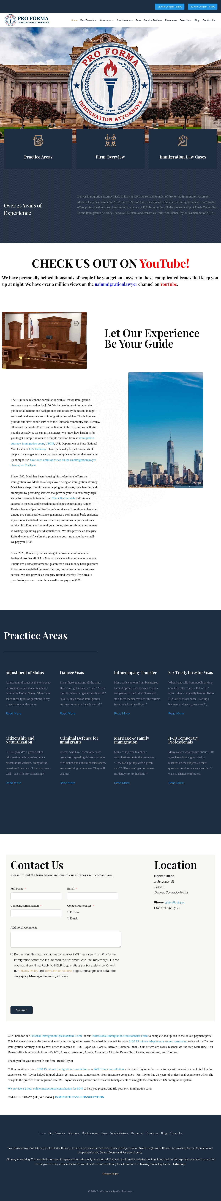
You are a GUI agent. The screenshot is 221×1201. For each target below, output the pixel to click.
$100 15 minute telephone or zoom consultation (158, 1041)
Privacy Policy (28, 971)
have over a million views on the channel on (104, 284)
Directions (186, 20)
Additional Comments (23, 927)
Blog (197, 20)
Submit (21, 1010)
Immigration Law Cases (183, 157)
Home (74, 20)
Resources (171, 20)
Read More (13, 713)
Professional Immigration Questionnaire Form (120, 1036)
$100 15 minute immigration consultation (62, 1069)
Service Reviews (153, 20)
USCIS (49, 443)
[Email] (68, 918)
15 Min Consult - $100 (169, 6)
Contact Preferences (79, 905)
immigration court (33, 443)
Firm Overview (88, 20)
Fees (138, 20)
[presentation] (37, 989)
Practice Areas (124, 20)
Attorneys (73, 1133)
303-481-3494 (174, 902)
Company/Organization (24, 905)
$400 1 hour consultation (109, 1069)
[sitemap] (179, 1164)
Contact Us (209, 20)
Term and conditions (58, 971)
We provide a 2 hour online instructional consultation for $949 (45, 1088)
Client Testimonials (63, 498)
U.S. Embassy (37, 449)
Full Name (16, 888)
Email (70, 888)
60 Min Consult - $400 (202, 6)
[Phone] (68, 912)
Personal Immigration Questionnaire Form (56, 1036)
